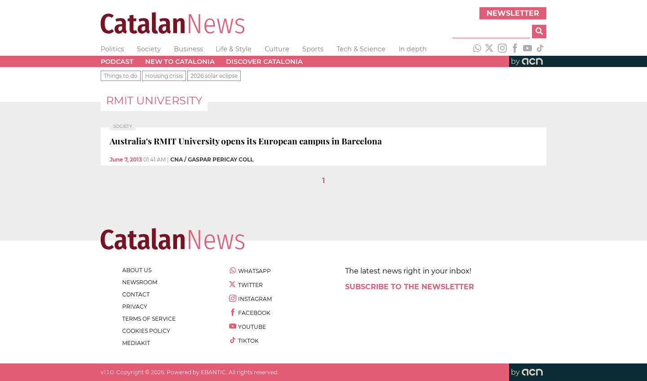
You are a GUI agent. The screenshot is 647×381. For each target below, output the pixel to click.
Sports (313, 49)
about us (136, 270)
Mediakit (136, 343)
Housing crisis (164, 75)
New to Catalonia (180, 62)
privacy (134, 306)
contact (136, 294)
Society (149, 49)
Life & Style (234, 49)
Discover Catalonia (264, 62)
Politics (112, 49)
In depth (413, 49)
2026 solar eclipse (214, 75)
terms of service (149, 318)
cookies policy (146, 330)
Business (188, 49)
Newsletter (513, 13)
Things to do (120, 75)
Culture (277, 49)
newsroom (139, 282)
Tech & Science (361, 49)
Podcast (117, 62)
